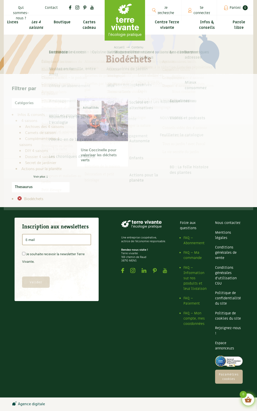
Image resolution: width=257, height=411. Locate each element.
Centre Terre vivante (167, 27)
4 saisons (29, 121)
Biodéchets (33, 199)
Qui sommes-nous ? (21, 13)
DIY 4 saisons (36, 151)
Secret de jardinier (40, 163)
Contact (51, 7)
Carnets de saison (40, 133)
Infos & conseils (208, 27)
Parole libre (239, 27)
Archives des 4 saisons (44, 127)
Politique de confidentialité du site (228, 298)
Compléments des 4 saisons (39, 142)
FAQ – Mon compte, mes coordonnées (194, 318)
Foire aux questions (188, 225)
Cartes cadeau (90, 27)
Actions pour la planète (41, 169)
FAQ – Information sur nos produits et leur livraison (195, 278)
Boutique (62, 24)
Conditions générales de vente (226, 252)
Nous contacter (227, 222)
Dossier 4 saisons (40, 157)
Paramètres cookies (229, 376)
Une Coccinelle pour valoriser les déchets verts (99, 155)
